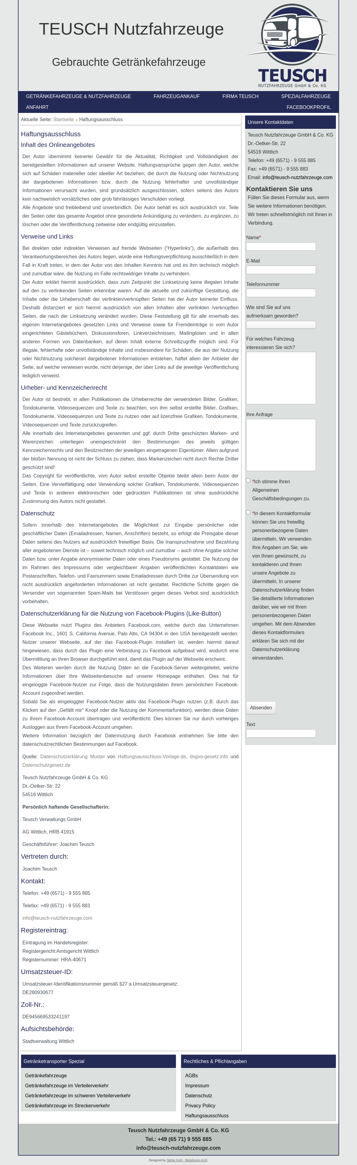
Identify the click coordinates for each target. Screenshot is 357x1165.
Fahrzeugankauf (177, 96)
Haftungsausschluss (207, 1115)
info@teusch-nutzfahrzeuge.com (57, 918)
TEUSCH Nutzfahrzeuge (131, 28)
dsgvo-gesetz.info (209, 756)
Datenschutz (198, 1095)
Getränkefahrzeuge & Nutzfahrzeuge (78, 96)
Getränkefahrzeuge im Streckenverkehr (67, 1105)
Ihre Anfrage (259, 414)
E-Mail (253, 260)
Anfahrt (37, 107)
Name (253, 237)
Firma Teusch (241, 96)
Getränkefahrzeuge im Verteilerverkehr (67, 1085)
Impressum (197, 1085)
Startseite (63, 119)
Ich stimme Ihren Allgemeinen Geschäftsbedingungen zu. (278, 489)
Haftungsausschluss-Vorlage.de (152, 756)
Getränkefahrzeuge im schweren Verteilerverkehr (78, 1095)
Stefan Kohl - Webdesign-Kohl (187, 1160)
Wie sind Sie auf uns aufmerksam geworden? (272, 311)
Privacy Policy (200, 1105)
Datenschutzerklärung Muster (72, 756)
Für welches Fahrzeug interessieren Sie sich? (270, 343)
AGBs (191, 1075)
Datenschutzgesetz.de (46, 765)
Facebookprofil (309, 107)
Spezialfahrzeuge (306, 96)
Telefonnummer (263, 284)
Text (250, 724)
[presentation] (292, 680)
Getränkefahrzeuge (46, 1075)
